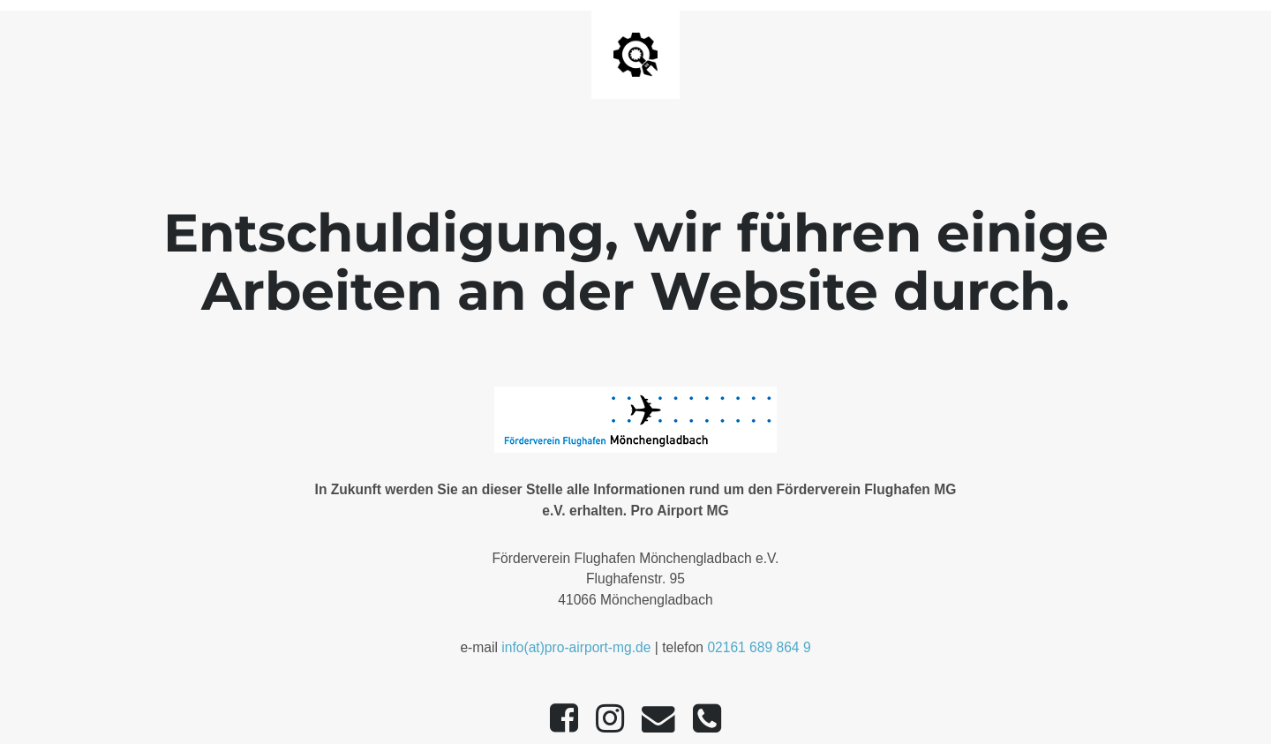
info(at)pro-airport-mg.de (576, 647)
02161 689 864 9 (758, 647)
